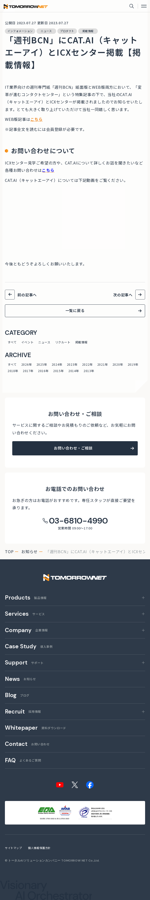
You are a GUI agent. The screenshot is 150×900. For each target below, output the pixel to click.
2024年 (57, 364)
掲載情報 (81, 342)
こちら (36, 119)
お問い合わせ (27, 744)
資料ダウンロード (35, 728)
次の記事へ (123, 294)
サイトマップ (13, 848)
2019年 (133, 364)
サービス (25, 614)
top (9, 551)
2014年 (73, 371)
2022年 (87, 364)
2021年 (102, 364)
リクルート (63, 342)
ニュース (44, 342)
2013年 (89, 371)
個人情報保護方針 (39, 848)
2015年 (58, 371)
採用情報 (23, 712)
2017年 (28, 371)
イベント (27, 342)
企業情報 (26, 630)
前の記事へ (27, 294)
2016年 (43, 371)
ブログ (17, 695)
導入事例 (28, 646)
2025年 (42, 364)
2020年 (117, 364)
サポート (24, 663)
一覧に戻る (75, 310)
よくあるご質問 (23, 760)
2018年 (13, 371)
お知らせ (29, 551)
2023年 (72, 364)
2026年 (26, 364)
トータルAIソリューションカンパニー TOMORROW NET (48, 860)
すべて (12, 342)
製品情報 (26, 598)
